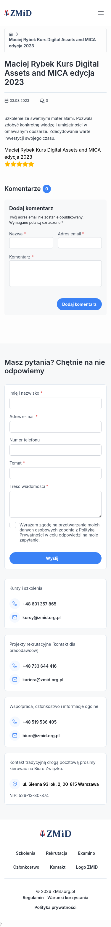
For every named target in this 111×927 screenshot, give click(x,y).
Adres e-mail (55, 423)
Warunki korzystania (67, 897)
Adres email (71, 233)
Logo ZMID (87, 867)
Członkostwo (26, 867)
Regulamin (33, 897)
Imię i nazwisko (55, 400)
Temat (55, 469)
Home (11, 34)
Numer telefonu (55, 446)
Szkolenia (25, 853)
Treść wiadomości (55, 501)
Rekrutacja (56, 853)
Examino (86, 853)
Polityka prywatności (56, 907)
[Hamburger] (101, 13)
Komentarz (21, 256)
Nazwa (17, 233)
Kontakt (57, 867)
